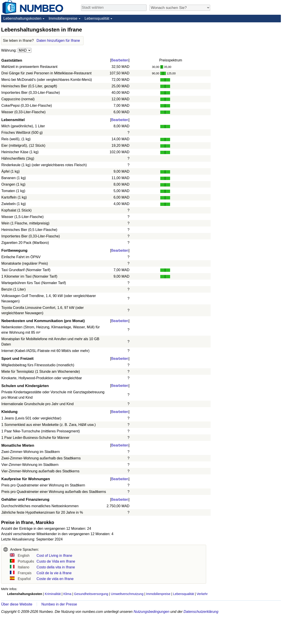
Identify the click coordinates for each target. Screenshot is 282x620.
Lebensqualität (97, 18)
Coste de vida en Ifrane (54, 579)
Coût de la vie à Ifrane (54, 573)
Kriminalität (53, 594)
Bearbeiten (119, 60)
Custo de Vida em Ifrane (55, 561)
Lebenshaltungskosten (22, 18)
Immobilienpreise (63, 18)
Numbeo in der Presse (59, 604)
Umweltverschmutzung (127, 594)
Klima (67, 594)
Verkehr (202, 594)
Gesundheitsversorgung (91, 594)
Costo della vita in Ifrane (55, 567)
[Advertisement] (236, 93)
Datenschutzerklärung (201, 612)
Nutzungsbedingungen (151, 612)
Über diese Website (16, 604)
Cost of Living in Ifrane (54, 555)
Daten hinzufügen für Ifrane (58, 40)
